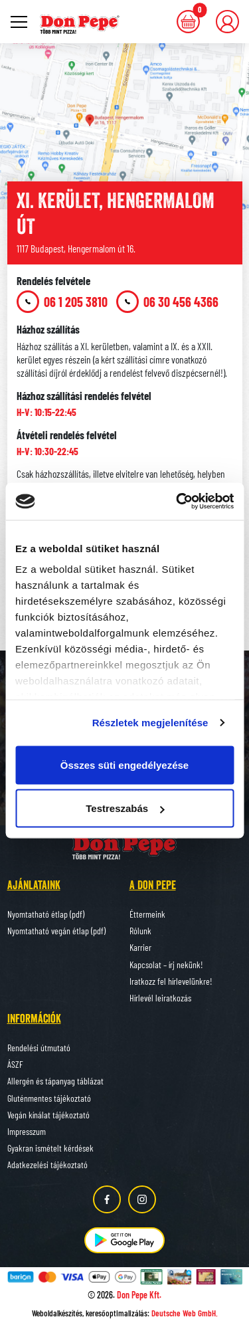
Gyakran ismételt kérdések (50, 1148)
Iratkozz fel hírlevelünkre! (170, 981)
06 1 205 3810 (62, 301)
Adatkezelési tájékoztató (47, 1164)
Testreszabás (125, 808)
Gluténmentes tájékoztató (49, 1098)
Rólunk (140, 930)
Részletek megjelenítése (150, 722)
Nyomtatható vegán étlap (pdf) (56, 930)
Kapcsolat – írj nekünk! (166, 964)
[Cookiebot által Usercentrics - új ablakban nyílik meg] (177, 501)
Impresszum (26, 1131)
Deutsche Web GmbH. (184, 1313)
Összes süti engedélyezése (124, 764)
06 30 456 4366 (167, 301)
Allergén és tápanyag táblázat (55, 1080)
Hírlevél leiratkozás (160, 997)
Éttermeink (147, 914)
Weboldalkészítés (57, 1313)
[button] (227, 22)
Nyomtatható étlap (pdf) (45, 914)
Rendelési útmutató (38, 1047)
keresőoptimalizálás (116, 1313)
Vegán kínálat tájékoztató (48, 1114)
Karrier (140, 947)
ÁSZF (15, 1064)
